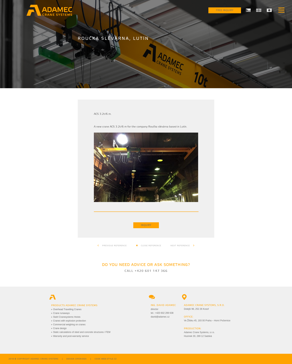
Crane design (60, 328)
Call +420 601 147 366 (146, 271)
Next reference (182, 246)
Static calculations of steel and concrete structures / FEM (81, 332)
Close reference (148, 246)
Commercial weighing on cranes (69, 324)
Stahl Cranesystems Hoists (66, 317)
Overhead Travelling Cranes (67, 309)
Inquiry (146, 225)
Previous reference (112, 246)
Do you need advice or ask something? (146, 265)
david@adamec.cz (160, 316)
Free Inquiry (224, 10)
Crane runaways (61, 313)
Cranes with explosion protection (69, 320)
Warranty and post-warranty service (71, 336)
